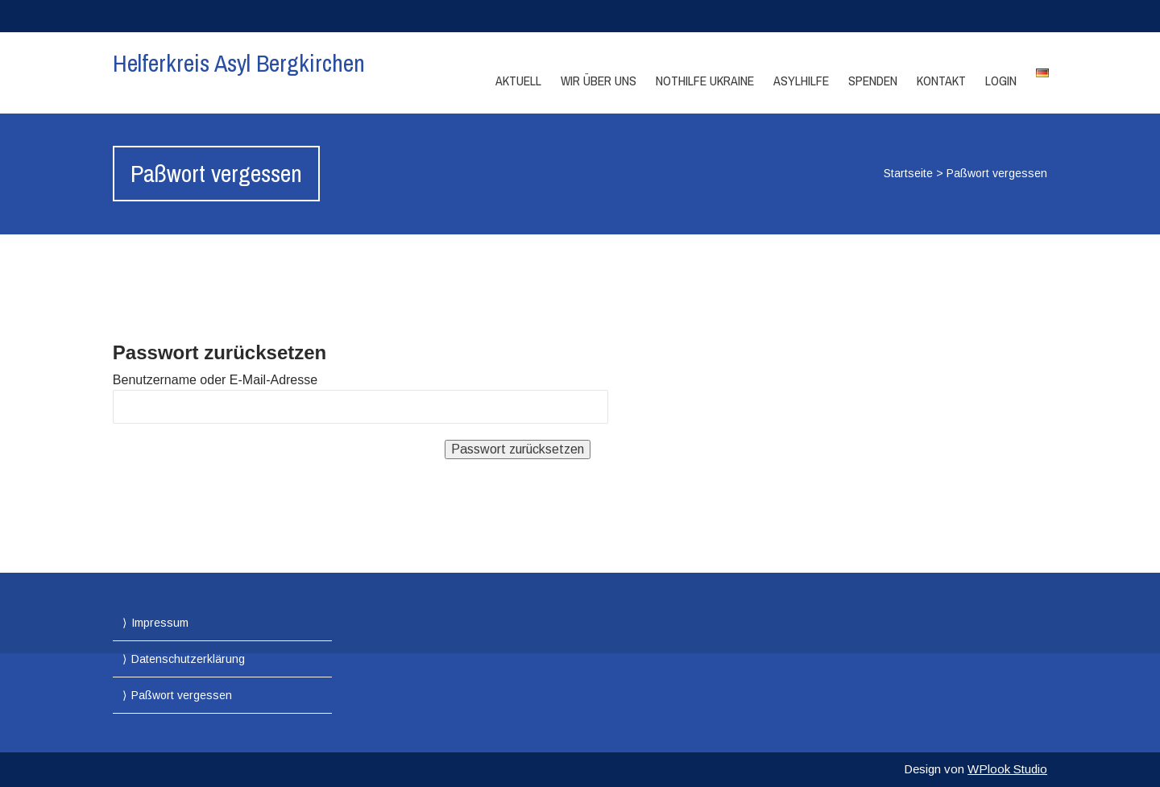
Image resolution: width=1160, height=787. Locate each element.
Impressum (159, 622)
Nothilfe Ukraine (705, 80)
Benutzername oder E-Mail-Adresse (215, 380)
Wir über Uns (598, 80)
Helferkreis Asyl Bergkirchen (239, 63)
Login (1001, 80)
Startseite (908, 173)
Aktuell (518, 80)
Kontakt (941, 80)
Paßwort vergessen (181, 695)
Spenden (872, 80)
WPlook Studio (1007, 769)
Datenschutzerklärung (188, 658)
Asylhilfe (801, 80)
